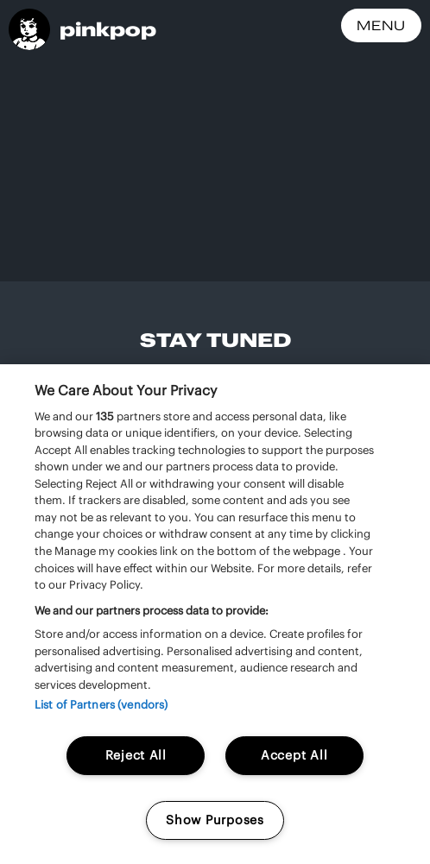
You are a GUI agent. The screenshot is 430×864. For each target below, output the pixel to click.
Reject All (136, 755)
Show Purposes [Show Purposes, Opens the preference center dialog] (214, 820)
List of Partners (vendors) (101, 704)
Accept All (294, 755)
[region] (215, 614)
